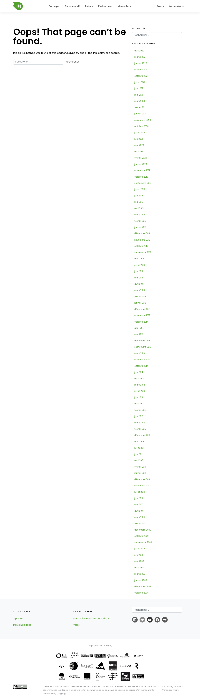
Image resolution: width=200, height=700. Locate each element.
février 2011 (140, 466)
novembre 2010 (142, 485)
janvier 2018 (140, 302)
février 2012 (140, 428)
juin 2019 (138, 195)
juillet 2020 (139, 132)
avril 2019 (139, 208)
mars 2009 (139, 573)
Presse (160, 6)
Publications (105, 6)
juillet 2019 (139, 189)
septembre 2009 (143, 542)
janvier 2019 (140, 227)
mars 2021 (139, 101)
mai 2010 (138, 504)
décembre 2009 (142, 529)
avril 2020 (139, 151)
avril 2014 (139, 378)
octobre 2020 (141, 126)
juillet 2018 (139, 265)
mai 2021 (138, 94)
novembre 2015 (142, 359)
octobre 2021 (141, 76)
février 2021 (140, 107)
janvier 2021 (140, 113)
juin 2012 (138, 416)
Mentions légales (22, 624)
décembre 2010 (142, 479)
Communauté (72, 6)
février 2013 (140, 410)
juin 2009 (138, 555)
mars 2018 (139, 290)
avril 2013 (139, 403)
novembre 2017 (142, 315)
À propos (18, 618)
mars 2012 (139, 422)
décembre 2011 (142, 435)
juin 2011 (138, 454)
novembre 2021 (142, 69)
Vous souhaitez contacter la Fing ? (91, 618)
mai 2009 (139, 561)
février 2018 (140, 296)
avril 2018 (139, 283)
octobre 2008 (141, 592)
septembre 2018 (142, 252)
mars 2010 (139, 517)
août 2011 (139, 441)
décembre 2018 (142, 233)
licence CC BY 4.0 (100, 686)
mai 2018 (138, 277)
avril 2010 (139, 510)
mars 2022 (139, 57)
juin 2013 (138, 397)
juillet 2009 (139, 548)
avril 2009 (139, 567)
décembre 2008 (142, 586)
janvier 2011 (140, 473)
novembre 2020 (142, 120)
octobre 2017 (141, 321)
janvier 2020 (140, 164)
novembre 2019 (142, 170)
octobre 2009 (141, 536)
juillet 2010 (139, 491)
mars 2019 (139, 214)
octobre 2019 (141, 176)
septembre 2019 (142, 183)
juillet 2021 (139, 82)
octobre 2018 (141, 246)
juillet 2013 (139, 391)
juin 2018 (138, 271)
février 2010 (140, 523)
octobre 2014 (141, 365)
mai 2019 (138, 201)
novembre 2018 (142, 239)
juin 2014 (138, 372)
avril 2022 (139, 50)
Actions (89, 6)
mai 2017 (138, 334)
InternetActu (124, 6)
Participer (54, 6)
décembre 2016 (142, 340)
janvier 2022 (140, 63)
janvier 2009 (140, 580)
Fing (171, 686)
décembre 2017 (142, 309)
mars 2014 (139, 384)
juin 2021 (138, 88)
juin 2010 (138, 498)
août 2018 (139, 258)
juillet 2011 (139, 447)
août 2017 (139, 328)
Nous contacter (176, 6)
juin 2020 (138, 139)
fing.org (62, 693)
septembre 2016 (142, 346)
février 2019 (140, 221)
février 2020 (140, 157)
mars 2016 (139, 353)
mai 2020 (139, 145)
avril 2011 (138, 460)
